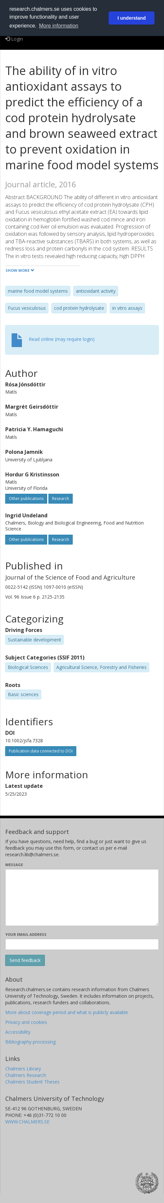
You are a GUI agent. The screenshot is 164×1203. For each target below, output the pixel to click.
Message (14, 864)
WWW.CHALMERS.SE (27, 1122)
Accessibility (17, 1032)
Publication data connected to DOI (41, 751)
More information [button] (58, 25)
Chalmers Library (23, 1068)
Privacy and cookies (26, 1022)
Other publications (26, 498)
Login (14, 39)
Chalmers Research (25, 1075)
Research (60, 498)
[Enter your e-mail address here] (82, 944)
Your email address (25, 934)
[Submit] (25, 960)
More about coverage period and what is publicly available (66, 1012)
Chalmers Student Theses (32, 1082)
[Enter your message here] (82, 897)
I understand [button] (132, 18)
